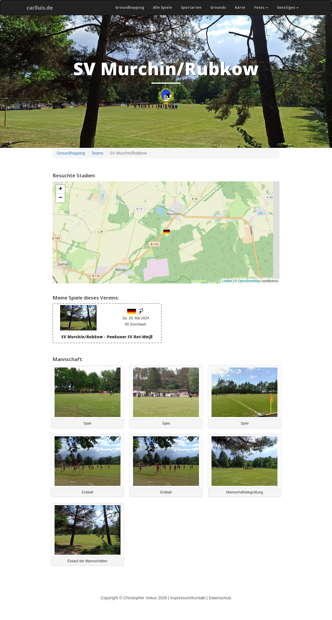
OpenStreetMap (249, 281)
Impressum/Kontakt (187, 598)
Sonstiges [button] (288, 7)
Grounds (218, 7)
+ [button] (60, 189)
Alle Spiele (162, 7)
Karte (240, 7)
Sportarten (191, 7)
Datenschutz (220, 598)
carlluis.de (40, 7)
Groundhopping (129, 7)
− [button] (60, 198)
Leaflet (227, 281)
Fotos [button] (261, 7)
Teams (97, 153)
